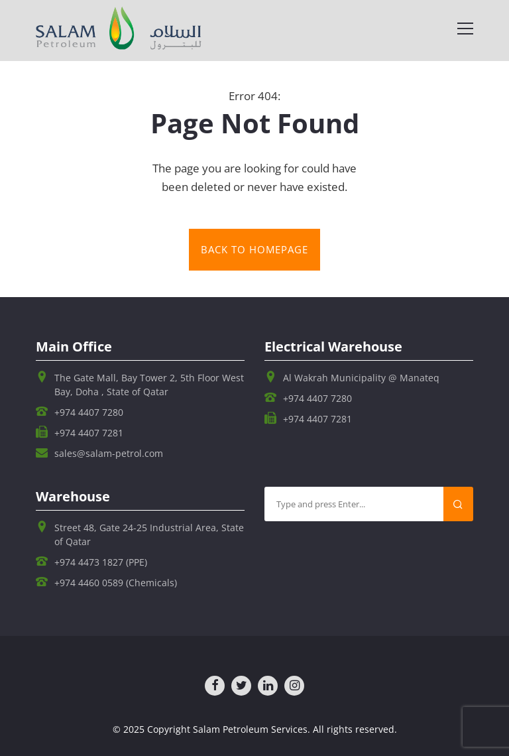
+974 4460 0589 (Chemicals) (115, 582)
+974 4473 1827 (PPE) (100, 562)
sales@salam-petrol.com (108, 453)
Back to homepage (254, 250)
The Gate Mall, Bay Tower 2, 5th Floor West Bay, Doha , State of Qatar (149, 384)
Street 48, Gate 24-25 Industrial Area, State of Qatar (149, 534)
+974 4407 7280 (88, 412)
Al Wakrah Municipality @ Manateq (361, 377)
